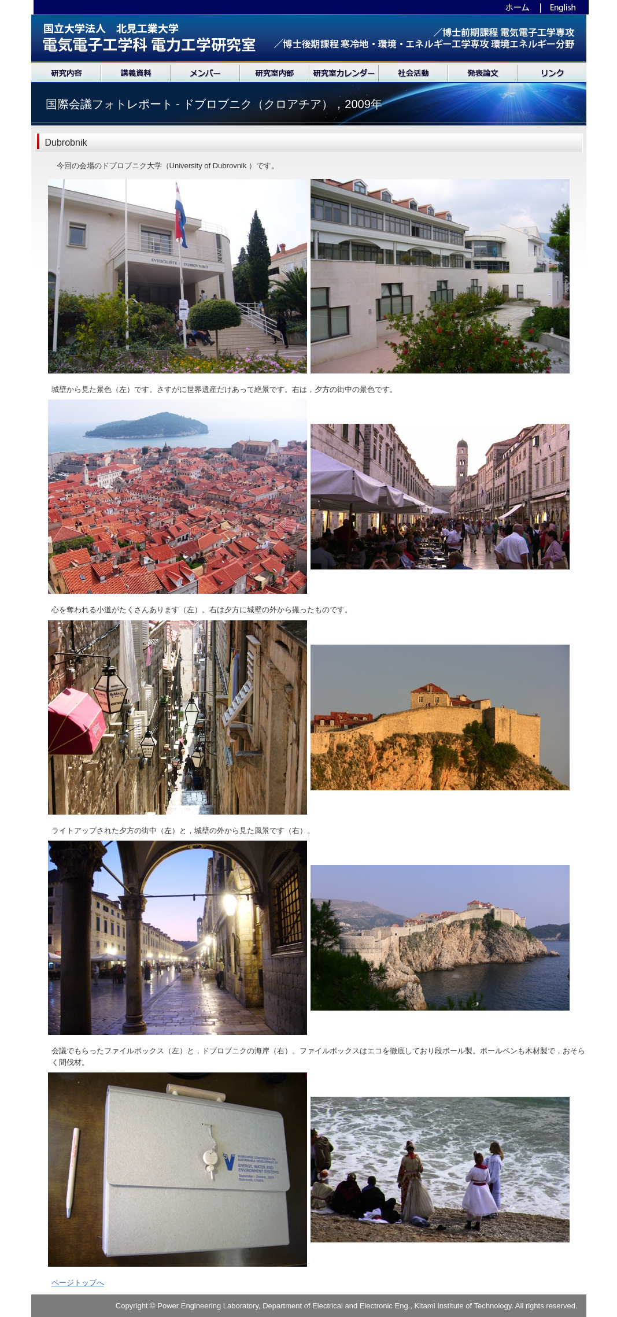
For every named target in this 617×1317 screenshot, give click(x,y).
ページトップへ (77, 1282)
